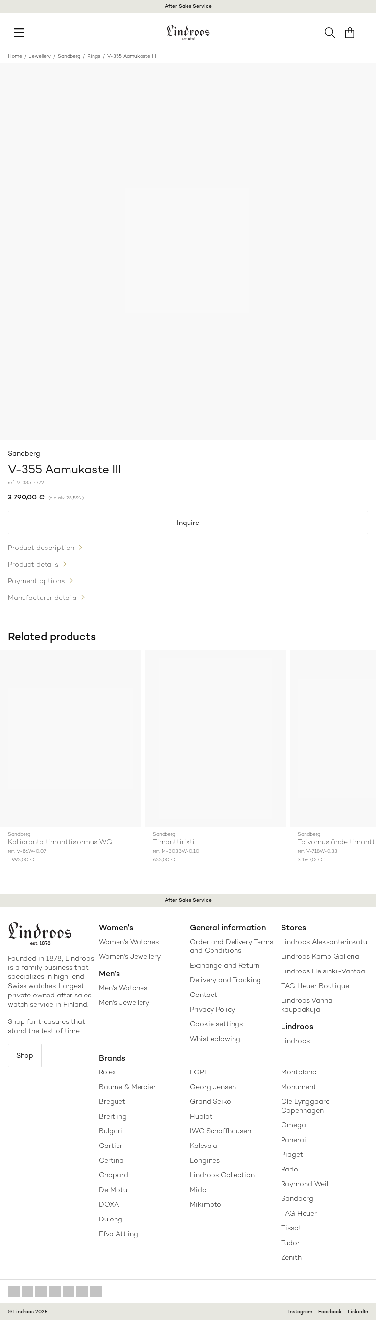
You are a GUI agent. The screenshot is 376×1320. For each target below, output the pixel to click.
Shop (24, 1055)
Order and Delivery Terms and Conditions (231, 946)
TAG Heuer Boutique (315, 985)
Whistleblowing (215, 1038)
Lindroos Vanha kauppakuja (306, 1005)
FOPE (199, 1072)
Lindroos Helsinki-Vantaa (323, 971)
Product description (41, 547)
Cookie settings (216, 1024)
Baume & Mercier (127, 1086)
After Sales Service (188, 6)
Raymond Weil (304, 1183)
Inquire (188, 522)
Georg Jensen (213, 1086)
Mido (198, 1189)
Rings (93, 56)
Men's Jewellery (124, 1002)
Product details (33, 564)
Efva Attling (118, 1233)
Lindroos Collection (222, 1175)
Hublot (201, 1116)
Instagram (300, 1311)
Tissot (291, 1227)
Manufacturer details (42, 597)
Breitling (113, 1116)
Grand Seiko (210, 1101)
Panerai (293, 1139)
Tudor (290, 1242)
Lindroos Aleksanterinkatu (324, 941)
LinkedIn (358, 1311)
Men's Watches (123, 987)
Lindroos (295, 1040)
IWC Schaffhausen (220, 1130)
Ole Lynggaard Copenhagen (305, 1106)
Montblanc (298, 1072)
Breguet (112, 1101)
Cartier (110, 1145)
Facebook (330, 1311)
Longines (205, 1160)
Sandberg (69, 56)
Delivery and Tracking (225, 979)
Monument (298, 1086)
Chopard (113, 1175)
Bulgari (110, 1130)
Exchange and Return (224, 965)
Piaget (292, 1154)
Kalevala (203, 1145)
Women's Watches (129, 941)
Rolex (107, 1072)
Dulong (110, 1219)
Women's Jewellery (130, 956)
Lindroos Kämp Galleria (320, 956)
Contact (203, 994)
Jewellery (40, 56)
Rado (289, 1169)
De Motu (113, 1189)
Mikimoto (205, 1204)
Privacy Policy (212, 1009)
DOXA (109, 1204)
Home (15, 56)
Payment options (36, 580)
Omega (293, 1125)
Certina (111, 1160)
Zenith (291, 1257)
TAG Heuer (299, 1213)
